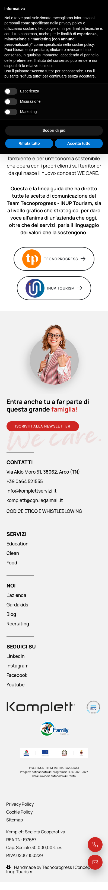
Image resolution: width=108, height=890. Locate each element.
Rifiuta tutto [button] (29, 143)
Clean (13, 553)
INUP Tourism (54, 288)
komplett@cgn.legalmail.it (35, 500)
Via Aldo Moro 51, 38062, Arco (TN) (43, 472)
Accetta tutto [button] (79, 143)
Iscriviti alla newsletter (42, 426)
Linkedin (16, 656)
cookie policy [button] (83, 44)
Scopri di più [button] (54, 130)
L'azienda (16, 595)
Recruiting (18, 624)
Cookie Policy (19, 812)
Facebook (17, 675)
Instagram (17, 666)
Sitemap (14, 820)
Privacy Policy (20, 804)
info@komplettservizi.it (31, 491)
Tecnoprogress (54, 258)
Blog (11, 614)
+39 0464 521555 (25, 481)
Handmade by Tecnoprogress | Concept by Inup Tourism (51, 869)
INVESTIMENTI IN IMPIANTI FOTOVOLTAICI (54, 768)
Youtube (15, 685)
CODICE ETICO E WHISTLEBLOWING (44, 511)
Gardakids (17, 605)
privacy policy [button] (70, 23)
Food (12, 563)
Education (17, 544)
